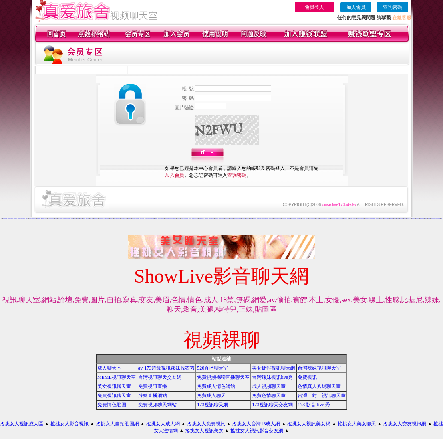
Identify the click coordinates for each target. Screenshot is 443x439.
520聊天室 (81, 218)
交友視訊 (370, 218)
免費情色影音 (9, 218)
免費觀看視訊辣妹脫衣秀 (96, 218)
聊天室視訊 (408, 218)
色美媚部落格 (220, 218)
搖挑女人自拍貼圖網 (117, 424)
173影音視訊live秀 (341, 218)
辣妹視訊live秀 (78, 218)
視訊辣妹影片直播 (23, 218)
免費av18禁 (84, 218)
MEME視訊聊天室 (116, 377)
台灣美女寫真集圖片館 (137, 218)
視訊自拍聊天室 (100, 218)
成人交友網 (49, 218)
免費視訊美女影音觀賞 (322, 218)
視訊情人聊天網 (118, 218)
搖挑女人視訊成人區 (21, 424)
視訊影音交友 (75, 218)
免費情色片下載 (115, 218)
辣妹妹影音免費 (122, 218)
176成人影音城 (11, 218)
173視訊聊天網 (212, 404)
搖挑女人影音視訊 (69, 424)
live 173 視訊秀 (303, 218)
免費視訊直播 (152, 386)
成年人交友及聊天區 (401, 218)
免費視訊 (307, 377)
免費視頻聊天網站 (157, 404)
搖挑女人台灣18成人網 (256, 424)
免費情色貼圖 (111, 404)
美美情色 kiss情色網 (167, 218)
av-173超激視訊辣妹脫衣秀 (166, 368)
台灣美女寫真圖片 (345, 218)
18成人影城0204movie (336, 218)
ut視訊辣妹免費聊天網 (107, 218)
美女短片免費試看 (354, 218)
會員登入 (314, 7)
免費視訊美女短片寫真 (20, 218)
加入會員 (356, 7)
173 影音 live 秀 (314, 404)
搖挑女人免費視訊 (206, 424)
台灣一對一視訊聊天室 (322, 395)
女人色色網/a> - (351, 218)
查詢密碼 (392, 7)
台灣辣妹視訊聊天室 (319, 368)
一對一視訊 (410, 218)
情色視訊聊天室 (432, 218)
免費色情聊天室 (269, 395)
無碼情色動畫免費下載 (373, 218)
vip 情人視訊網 (329, 218)
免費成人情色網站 (216, 386)
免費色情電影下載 (68, 218)
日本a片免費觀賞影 (42, 218)
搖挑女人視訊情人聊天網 (63, 218)
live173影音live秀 (391, 218)
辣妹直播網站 (152, 395)
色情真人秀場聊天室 (319, 386)
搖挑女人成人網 (163, 424)
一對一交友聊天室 (417, 218)
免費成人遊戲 (27, 218)
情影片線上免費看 (91, 218)
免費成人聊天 (211, 395)
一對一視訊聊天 (15, 218)
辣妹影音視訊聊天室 (34, 218)
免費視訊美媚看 (438, 218)
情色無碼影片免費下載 (5, 218)
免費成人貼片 (103, 218)
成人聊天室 (109, 368)
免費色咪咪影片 (313, 218)
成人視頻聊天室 (269, 386)
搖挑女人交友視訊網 (404, 424)
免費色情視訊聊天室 (52, 218)
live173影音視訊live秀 (422, 218)
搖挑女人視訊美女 (204, 430)
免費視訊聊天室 (114, 395)
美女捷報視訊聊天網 (273, 368)
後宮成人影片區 (59, 218)
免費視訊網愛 (398, 218)
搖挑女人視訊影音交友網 (256, 430)
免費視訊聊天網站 (38, 218)
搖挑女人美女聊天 (357, 424)
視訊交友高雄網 (133, 218)
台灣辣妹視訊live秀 (272, 377)
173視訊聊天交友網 (272, 404)
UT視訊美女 (429, 218)
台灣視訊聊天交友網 (159, 377)
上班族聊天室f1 (307, 218)
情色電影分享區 (310, 218)
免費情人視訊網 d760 (362, 218)
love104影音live (381, 218)
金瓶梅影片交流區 (111, 218)
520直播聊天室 (212, 368)
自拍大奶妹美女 (358, 218)
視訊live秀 (395, 218)
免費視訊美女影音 (216, 218)
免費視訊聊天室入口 (129, 218)
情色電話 (348, 218)
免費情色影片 (426, 218)
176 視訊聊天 (332, 218)
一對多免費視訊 (71, 218)
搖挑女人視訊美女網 (308, 424)
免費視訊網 (405, 218)
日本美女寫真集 (125, 218)
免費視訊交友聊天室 (87, 218)
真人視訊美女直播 (413, 218)
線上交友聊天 (385, 218)
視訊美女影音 (435, 218)
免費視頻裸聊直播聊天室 (223, 377)
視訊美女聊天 (56, 218)
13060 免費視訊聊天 (367, 218)
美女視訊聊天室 (114, 386)
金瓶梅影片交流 (30, 218)
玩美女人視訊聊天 (317, 218)
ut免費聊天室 (46, 218)
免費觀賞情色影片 (377, 218)
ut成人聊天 (388, 218)
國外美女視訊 (325, 218)
